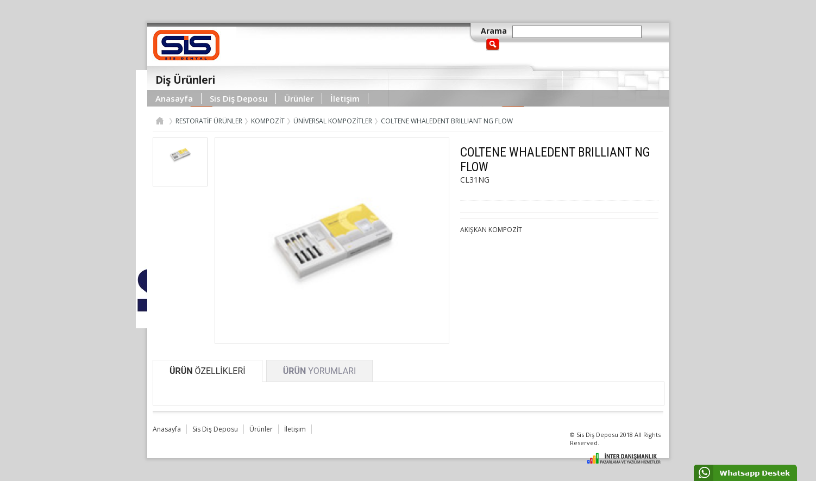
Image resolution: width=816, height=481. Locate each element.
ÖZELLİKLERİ (208, 371)
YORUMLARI (319, 371)
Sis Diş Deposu (238, 98)
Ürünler (298, 98)
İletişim (345, 98)
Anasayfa (174, 98)
